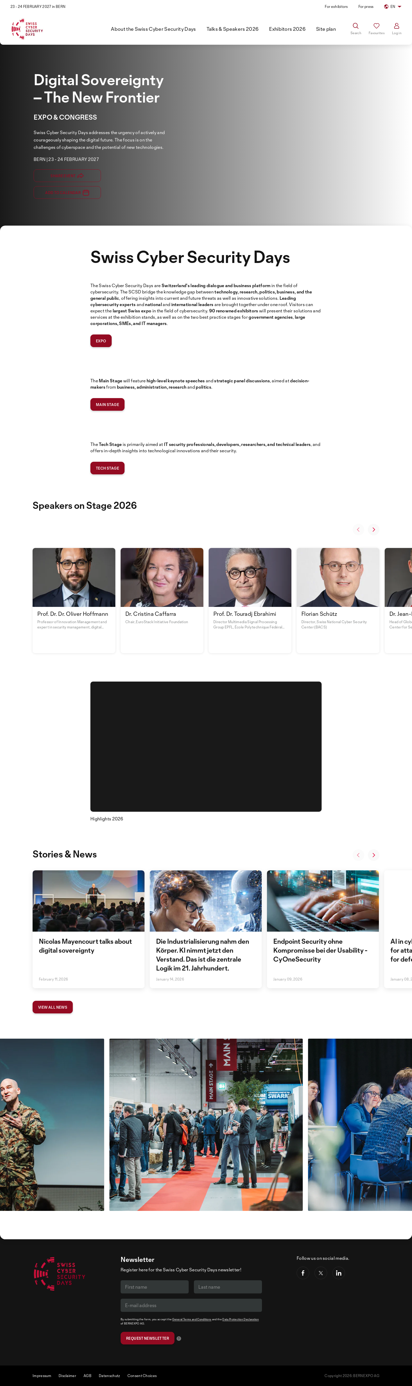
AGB (87, 1375)
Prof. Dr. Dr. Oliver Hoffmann (72, 613)
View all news (52, 1007)
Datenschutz (109, 1375)
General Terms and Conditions (191, 1319)
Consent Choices (142, 1375)
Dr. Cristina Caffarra (150, 613)
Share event (67, 175)
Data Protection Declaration (240, 1319)
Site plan (326, 29)
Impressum (42, 1375)
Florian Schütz (319, 613)
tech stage (107, 468)
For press (366, 6)
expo (101, 341)
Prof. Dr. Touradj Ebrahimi (244, 613)
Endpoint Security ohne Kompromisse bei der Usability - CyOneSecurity (320, 950)
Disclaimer (67, 1375)
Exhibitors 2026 (287, 29)
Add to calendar (67, 193)
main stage (107, 404)
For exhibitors (336, 6)
